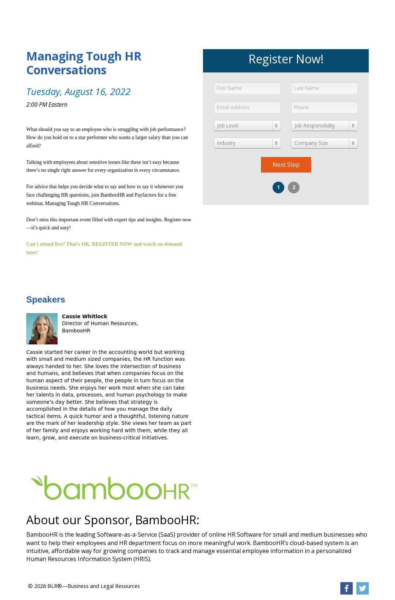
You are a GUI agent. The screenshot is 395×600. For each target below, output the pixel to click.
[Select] (247, 126)
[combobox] (247, 126)
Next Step (286, 165)
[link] (76, 13)
